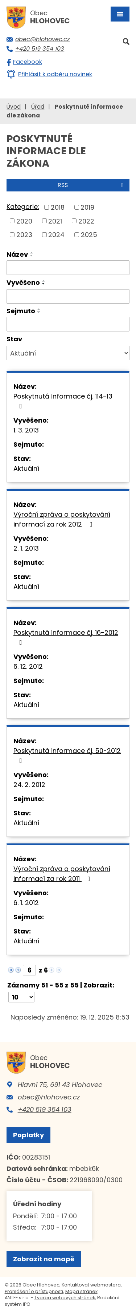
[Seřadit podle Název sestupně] (32, 255)
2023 (24, 234)
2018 (58, 207)
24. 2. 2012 (29, 784)
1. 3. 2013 (26, 430)
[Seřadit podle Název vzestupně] (32, 252)
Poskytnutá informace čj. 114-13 (62, 400)
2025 (89, 234)
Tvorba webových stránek (64, 1297)
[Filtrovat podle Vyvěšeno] (68, 296)
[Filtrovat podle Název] (68, 267)
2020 (24, 220)
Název (17, 254)
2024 (56, 234)
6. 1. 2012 (26, 902)
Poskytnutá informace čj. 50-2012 (67, 755)
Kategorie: (23, 206)
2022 (86, 220)
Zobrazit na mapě (43, 1259)
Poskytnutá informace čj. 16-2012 (65, 637)
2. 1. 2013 (26, 548)
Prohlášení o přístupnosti (34, 1291)
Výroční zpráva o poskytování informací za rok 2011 (61, 873)
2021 (55, 220)
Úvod (14, 106)
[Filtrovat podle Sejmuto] (68, 324)
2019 (87, 207)
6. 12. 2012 (28, 666)
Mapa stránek (81, 1291)
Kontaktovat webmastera (91, 1285)
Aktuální (26, 468)
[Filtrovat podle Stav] (68, 353)
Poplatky (28, 1135)
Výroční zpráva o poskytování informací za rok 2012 (61, 519)
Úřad (37, 106)
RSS (92, 185)
